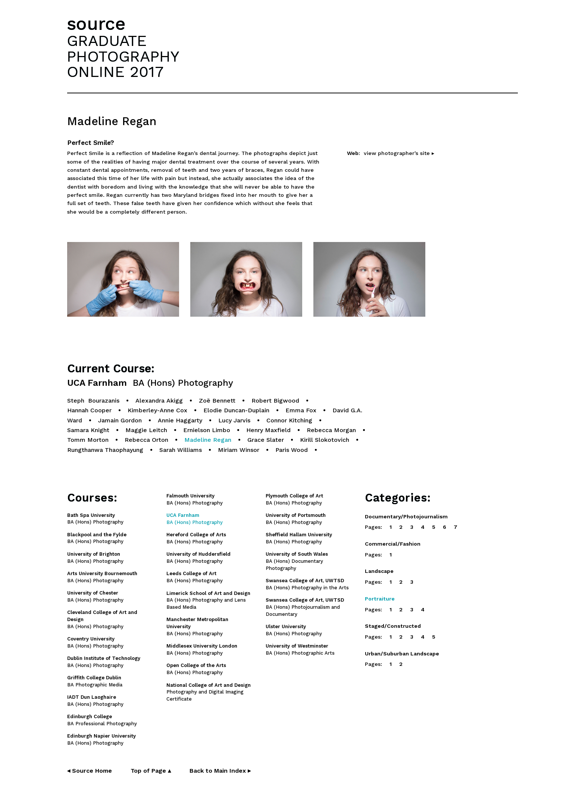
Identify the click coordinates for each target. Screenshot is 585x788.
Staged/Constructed (393, 626)
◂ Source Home (89, 770)
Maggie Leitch (146, 430)
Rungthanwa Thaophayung (105, 449)
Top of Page (151, 770)
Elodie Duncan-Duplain (236, 410)
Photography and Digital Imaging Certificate (208, 692)
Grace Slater (265, 439)
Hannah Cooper (89, 410)
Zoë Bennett (217, 400)
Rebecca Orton (146, 439)
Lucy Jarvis (234, 420)
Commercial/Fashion (392, 544)
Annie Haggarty (180, 420)
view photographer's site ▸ (399, 153)
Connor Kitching (289, 420)
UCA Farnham (150, 383)
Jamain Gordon (120, 420)
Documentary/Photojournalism (406, 516)
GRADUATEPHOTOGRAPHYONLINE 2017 (123, 56)
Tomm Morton (88, 439)
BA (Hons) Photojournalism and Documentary (305, 607)
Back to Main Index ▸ (220, 770)
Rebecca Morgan (331, 430)
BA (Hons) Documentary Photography (297, 561)
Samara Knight (88, 430)
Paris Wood (291, 449)
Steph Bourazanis (93, 400)
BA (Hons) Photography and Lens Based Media (208, 600)
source (96, 23)
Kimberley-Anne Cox (157, 410)
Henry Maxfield (268, 430)
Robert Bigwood (275, 400)
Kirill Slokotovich (324, 439)
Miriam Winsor (238, 449)
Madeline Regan (207, 439)
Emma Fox (300, 410)
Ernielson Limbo (206, 430)
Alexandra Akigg (159, 400)
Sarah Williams (180, 449)
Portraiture (380, 599)
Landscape (379, 571)
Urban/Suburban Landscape (402, 654)
